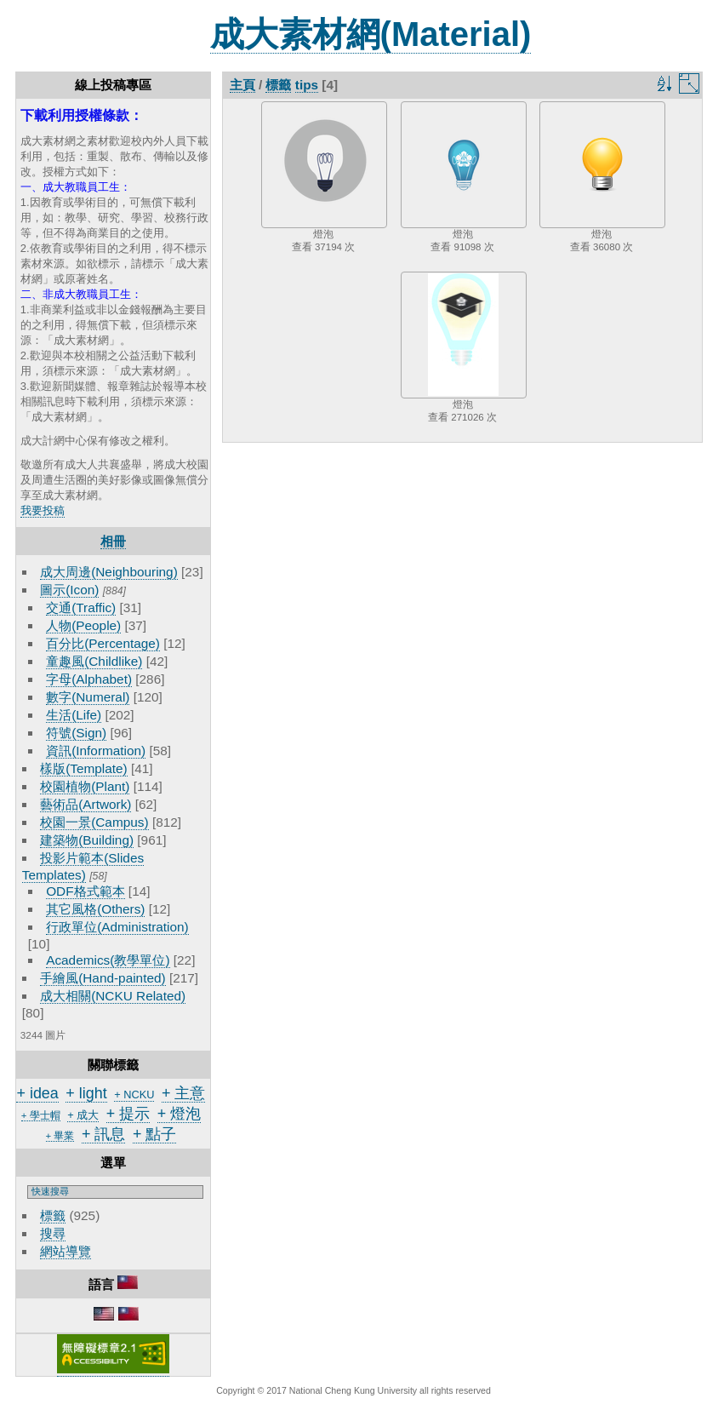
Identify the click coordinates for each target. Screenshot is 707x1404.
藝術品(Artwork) (85, 804)
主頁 (242, 84)
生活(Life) (73, 715)
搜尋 (53, 1233)
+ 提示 (128, 1113)
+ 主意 (183, 1093)
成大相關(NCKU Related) (112, 996)
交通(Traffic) (81, 607)
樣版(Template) (84, 768)
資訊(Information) (95, 750)
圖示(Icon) (69, 589)
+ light (86, 1093)
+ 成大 (83, 1115)
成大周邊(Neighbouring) (109, 571)
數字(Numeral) (87, 697)
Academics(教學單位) (107, 960)
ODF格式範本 (85, 891)
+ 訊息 (103, 1134)
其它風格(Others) (95, 909)
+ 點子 (154, 1134)
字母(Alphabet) (89, 679)
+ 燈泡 (179, 1113)
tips (306, 84)
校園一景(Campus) (94, 822)
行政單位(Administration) (117, 927)
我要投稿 (42, 510)
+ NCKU (134, 1094)
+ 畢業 (60, 1136)
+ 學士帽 (40, 1115)
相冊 (113, 541)
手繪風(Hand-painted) (102, 978)
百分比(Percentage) (103, 643)
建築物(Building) (87, 840)
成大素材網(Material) (371, 34)
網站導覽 (65, 1251)
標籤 (53, 1215)
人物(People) (83, 625)
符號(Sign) (76, 732)
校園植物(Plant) (84, 786)
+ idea (37, 1093)
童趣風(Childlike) (94, 661)
